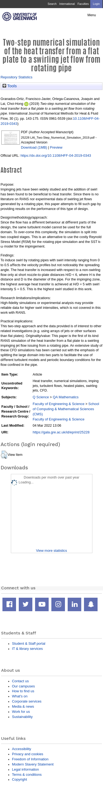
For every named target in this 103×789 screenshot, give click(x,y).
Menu (92, 15)
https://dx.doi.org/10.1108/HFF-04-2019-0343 (55, 155)
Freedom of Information (30, 759)
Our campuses (23, 686)
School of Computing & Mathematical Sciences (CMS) (66, 409)
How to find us (23, 691)
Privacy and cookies (27, 754)
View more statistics (51, 551)
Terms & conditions (27, 775)
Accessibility (21, 749)
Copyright (19, 779)
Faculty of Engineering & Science (59, 404)
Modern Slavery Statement (33, 764)
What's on (19, 696)
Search (52, 3)
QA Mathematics (66, 397)
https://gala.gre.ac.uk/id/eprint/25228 (61, 432)
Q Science (41, 397)
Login (96, 3)
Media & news (23, 706)
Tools (9, 86)
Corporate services (27, 701)
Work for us (21, 712)
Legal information (25, 769)
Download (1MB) (34, 147)
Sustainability (22, 717)
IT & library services (27, 649)
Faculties (83, 3)
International (67, 3)
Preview (56, 147)
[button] (4, 455)
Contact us (20, 681)
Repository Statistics (16, 77)
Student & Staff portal (28, 643)
